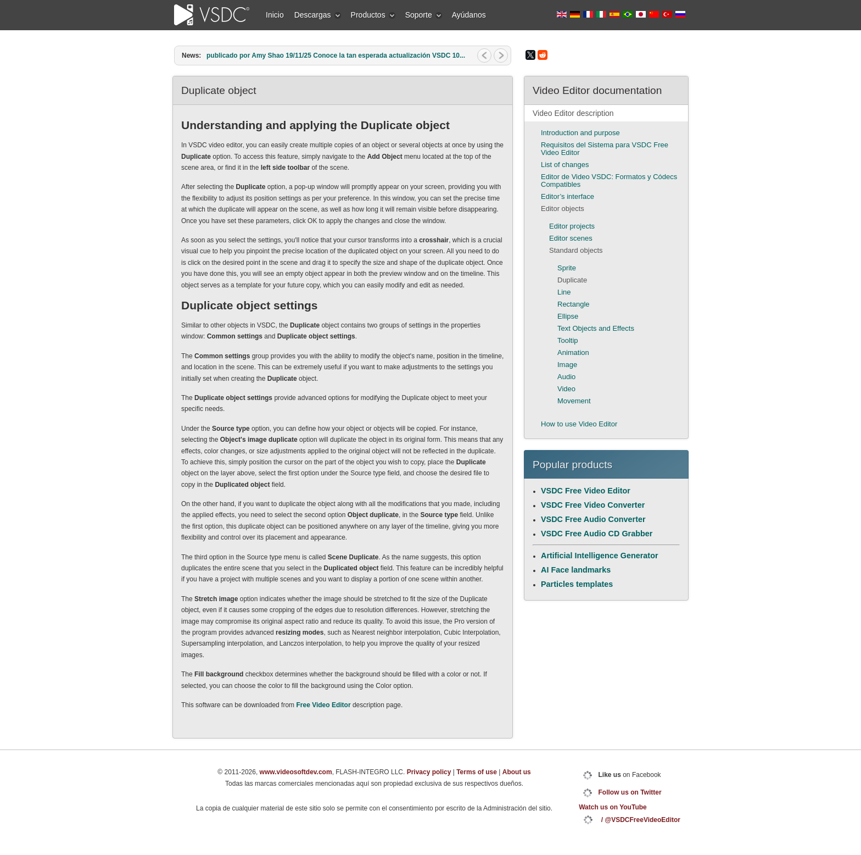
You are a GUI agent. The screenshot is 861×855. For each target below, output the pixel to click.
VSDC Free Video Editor (585, 490)
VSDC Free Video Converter (593, 505)
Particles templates (577, 584)
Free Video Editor (323, 705)
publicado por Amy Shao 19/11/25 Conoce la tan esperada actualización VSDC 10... (335, 55)
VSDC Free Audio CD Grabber (596, 533)
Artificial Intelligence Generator (599, 555)
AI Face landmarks (576, 569)
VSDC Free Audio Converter (593, 519)
